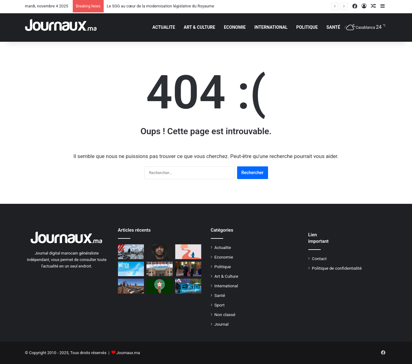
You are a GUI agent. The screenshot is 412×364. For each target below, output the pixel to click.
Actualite (163, 27)
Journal (222, 324)
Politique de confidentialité (337, 268)
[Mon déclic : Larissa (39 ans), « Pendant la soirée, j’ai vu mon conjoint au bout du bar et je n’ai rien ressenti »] (188, 251)
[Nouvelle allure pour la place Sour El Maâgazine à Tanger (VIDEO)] (131, 251)
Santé (333, 27)
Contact (319, 258)
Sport (220, 304)
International (271, 27)
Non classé (225, 314)
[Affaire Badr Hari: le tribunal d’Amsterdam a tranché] (159, 251)
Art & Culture (199, 27)
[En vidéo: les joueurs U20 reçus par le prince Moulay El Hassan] (188, 269)
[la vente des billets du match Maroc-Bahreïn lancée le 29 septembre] (159, 286)
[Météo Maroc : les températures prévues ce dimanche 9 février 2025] (131, 269)
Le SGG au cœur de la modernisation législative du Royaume (160, 6)
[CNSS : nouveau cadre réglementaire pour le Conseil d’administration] (159, 269)
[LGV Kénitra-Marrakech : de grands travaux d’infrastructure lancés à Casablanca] (131, 286)
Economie (234, 27)
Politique (307, 27)
